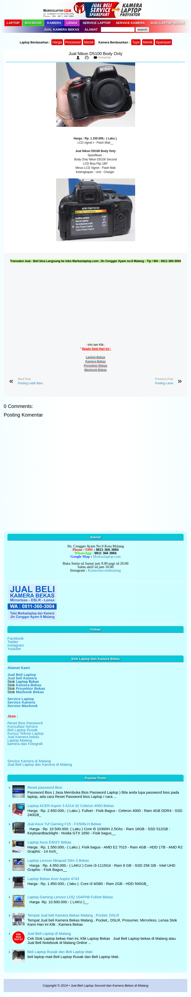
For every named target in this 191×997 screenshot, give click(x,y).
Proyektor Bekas (95, 365)
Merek (89, 42)
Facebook (15, 638)
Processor (73, 42)
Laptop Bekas (95, 357)
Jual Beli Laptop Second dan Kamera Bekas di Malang (109, 985)
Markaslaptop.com (107, 556)
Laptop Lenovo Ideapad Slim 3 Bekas (58, 860)
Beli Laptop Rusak (22, 730)
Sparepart (163, 42)
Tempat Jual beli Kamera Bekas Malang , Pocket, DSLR (73, 915)
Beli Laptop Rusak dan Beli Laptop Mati (59, 952)
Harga (57, 42)
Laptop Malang (19, 740)
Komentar (104, 57)
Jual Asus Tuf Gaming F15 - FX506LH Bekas (64, 824)
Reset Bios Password (25, 723)
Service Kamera (130, 23)
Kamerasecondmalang (104, 570)
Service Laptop (96, 23)
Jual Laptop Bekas (167, 23)
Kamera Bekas (95, 361)
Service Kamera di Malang (29, 761)
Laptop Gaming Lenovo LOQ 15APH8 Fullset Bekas (70, 897)
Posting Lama (164, 383)
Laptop (13, 23)
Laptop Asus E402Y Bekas (49, 842)
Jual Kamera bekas (23, 737)
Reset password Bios (44, 787)
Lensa (71, 23)
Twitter (12, 642)
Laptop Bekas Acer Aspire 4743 (53, 879)
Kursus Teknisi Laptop (25, 733)
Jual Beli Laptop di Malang (49, 933)
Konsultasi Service (22, 726)
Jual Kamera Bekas (61, 29)
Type (136, 42)
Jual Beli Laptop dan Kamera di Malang (39, 764)
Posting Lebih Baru (30, 383)
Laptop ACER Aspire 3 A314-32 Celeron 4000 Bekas (70, 806)
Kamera (54, 23)
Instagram (15, 645)
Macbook (33, 23)
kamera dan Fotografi (25, 744)
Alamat (91, 29)
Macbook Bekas (95, 370)
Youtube (14, 649)
